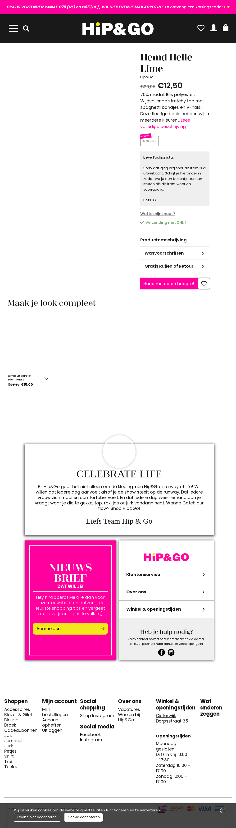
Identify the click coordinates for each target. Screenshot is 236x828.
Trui (8, 763)
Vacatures (129, 711)
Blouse (11, 721)
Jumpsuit (14, 742)
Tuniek (11, 768)
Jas (8, 737)
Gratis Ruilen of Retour (169, 268)
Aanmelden (48, 630)
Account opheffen (52, 724)
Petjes (10, 752)
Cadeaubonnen (20, 732)
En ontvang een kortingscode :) (116, 7)
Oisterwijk (166, 717)
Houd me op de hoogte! (168, 285)
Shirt (9, 758)
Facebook (90, 736)
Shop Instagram (97, 717)
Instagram (91, 741)
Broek (10, 726)
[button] (225, 27)
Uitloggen (52, 732)
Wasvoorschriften (164, 255)
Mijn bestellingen (55, 714)
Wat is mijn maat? (157, 215)
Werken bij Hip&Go (129, 719)
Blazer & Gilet (18, 716)
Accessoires (17, 711)
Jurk (8, 747)
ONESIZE (150, 142)
